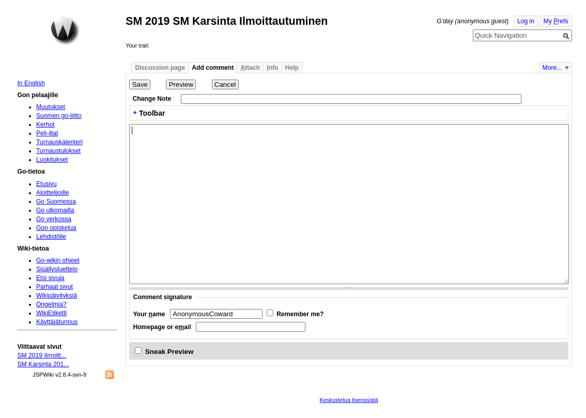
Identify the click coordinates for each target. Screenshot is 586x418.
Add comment (213, 67)
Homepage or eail (162, 327)
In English (30, 83)
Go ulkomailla (55, 210)
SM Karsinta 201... (43, 364)
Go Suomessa (56, 201)
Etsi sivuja (50, 278)
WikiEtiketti (51, 313)
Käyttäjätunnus (57, 322)
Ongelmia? (51, 304)
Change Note (151, 98)
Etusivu (46, 184)
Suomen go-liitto (59, 115)
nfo (272, 67)
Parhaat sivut (54, 286)
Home (65, 30)
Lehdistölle (51, 236)
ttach (250, 67)
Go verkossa (53, 219)
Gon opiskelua (56, 227)
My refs (556, 21)
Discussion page (160, 67)
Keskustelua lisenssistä (348, 400)
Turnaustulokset (58, 150)
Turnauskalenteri (59, 142)
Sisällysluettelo (57, 269)
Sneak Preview (169, 351)
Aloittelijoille (52, 192)
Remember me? (299, 314)
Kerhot (45, 124)
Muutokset (50, 107)
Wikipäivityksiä (56, 295)
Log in (525, 21)
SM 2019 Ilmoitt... (41, 355)
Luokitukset (52, 159)
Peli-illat (47, 133)
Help (292, 67)
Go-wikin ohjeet (58, 260)
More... (552, 67)
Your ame (149, 314)
